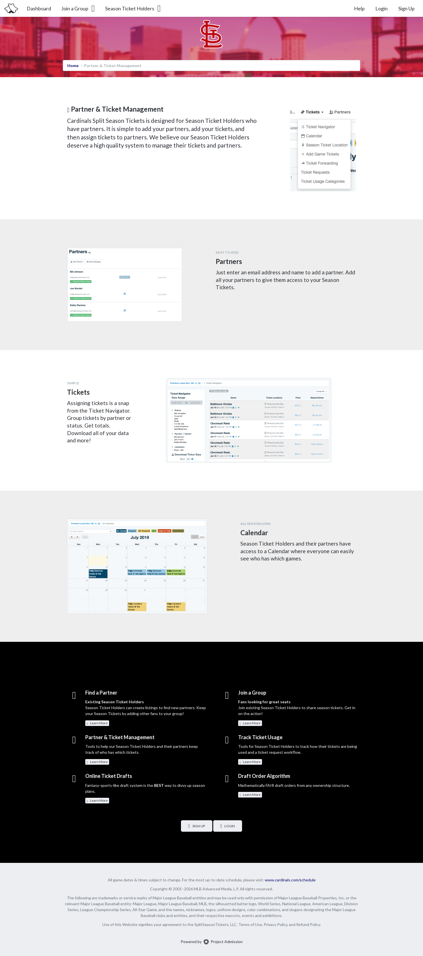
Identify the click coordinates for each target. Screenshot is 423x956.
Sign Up (406, 8)
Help (359, 8)
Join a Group (78, 8)
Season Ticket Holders (133, 8)
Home (73, 65)
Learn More (97, 723)
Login (381, 8)
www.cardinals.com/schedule (290, 879)
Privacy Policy (275, 924)
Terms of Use (250, 924)
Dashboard (39, 8)
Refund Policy (308, 924)
